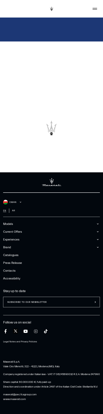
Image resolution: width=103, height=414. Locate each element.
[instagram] (36, 331)
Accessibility (11, 278)
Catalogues (10, 255)
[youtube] (25, 331)
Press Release (12, 263)
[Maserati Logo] (51, 9)
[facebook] (5, 331)
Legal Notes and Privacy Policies (20, 341)
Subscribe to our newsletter (27, 302)
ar (13, 210)
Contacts (9, 270)
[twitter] (15, 331)
